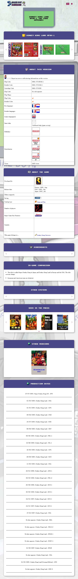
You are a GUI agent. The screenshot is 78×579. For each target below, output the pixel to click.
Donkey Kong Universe (43, 235)
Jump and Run (41, 202)
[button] (71, 49)
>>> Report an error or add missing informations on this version (27, 78)
